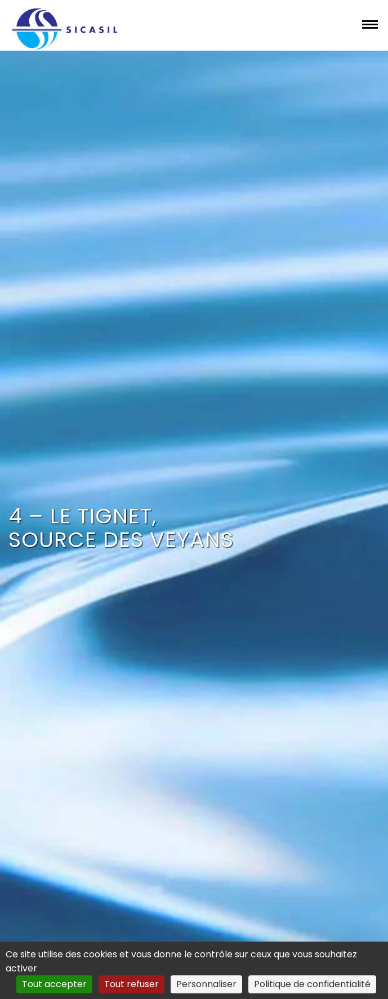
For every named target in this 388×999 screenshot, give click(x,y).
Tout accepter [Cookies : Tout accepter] (54, 984)
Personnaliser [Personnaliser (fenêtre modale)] (206, 984)
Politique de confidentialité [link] (312, 984)
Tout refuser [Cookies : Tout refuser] (131, 984)
